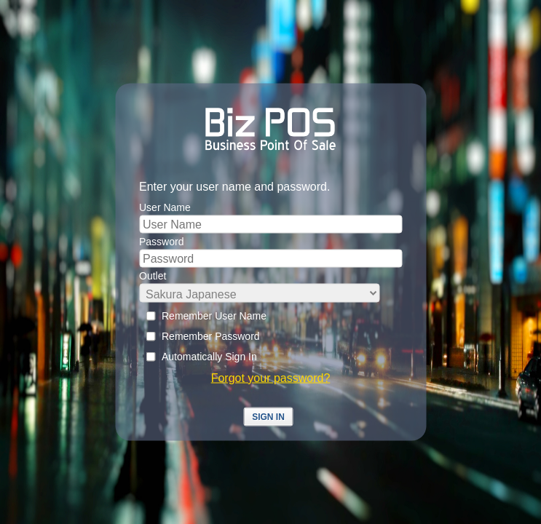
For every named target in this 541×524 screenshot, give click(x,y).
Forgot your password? (271, 378)
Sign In (268, 417)
